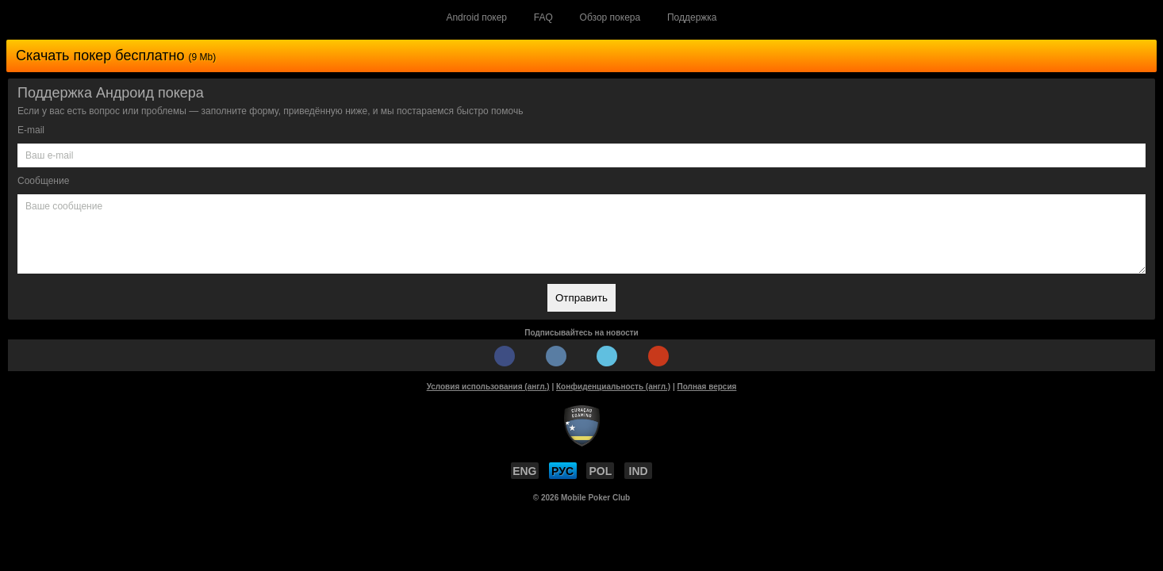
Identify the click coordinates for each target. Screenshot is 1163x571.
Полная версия (707, 386)
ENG (524, 471)
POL (600, 471)
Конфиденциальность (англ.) (613, 386)
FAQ (543, 17)
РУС (562, 471)
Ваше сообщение (63, 206)
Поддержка (692, 17)
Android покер (476, 17)
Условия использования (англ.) (488, 386)
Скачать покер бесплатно (116, 55)
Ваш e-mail (49, 155)
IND (638, 471)
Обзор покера (610, 17)
